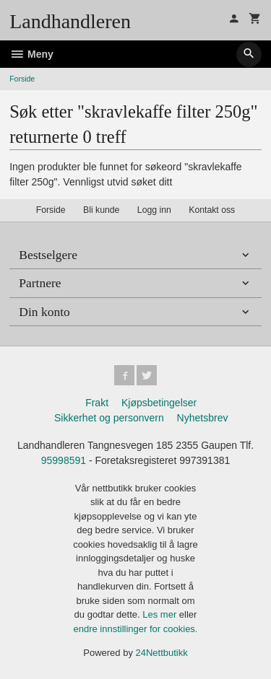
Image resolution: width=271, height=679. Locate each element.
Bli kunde (101, 210)
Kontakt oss (212, 210)
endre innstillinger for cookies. (136, 628)
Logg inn (154, 210)
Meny (31, 54)
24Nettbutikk (162, 652)
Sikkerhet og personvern (109, 418)
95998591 (63, 460)
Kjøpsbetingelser (159, 402)
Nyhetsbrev (202, 418)
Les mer (160, 614)
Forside (22, 78)
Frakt (96, 402)
